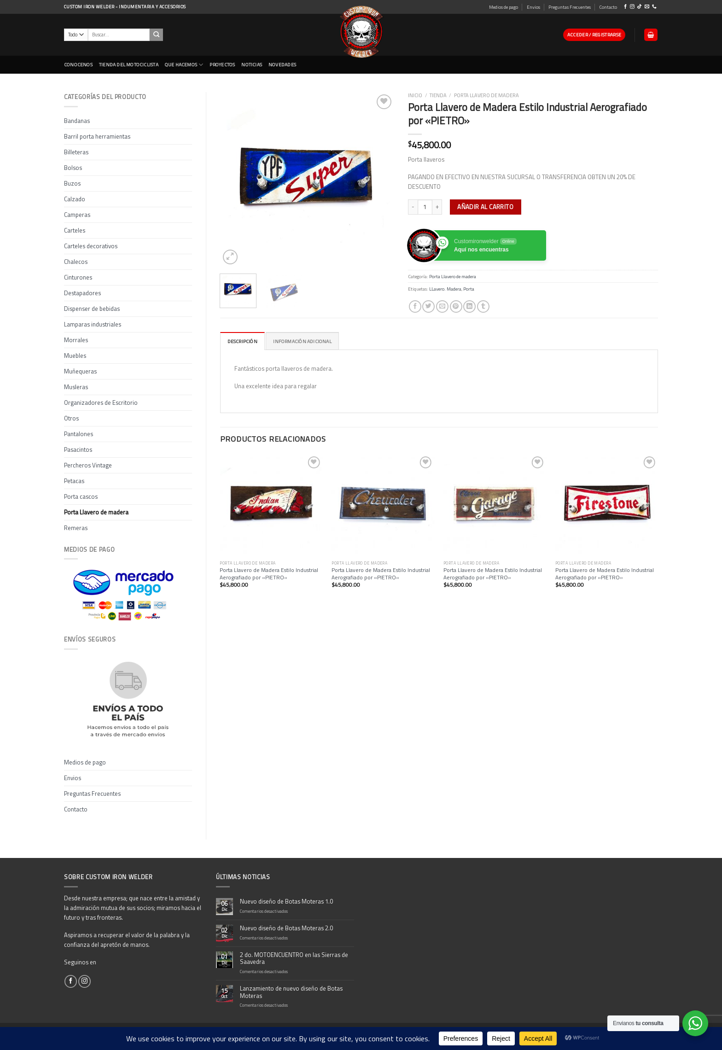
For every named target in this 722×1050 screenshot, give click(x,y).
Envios (533, 7)
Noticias (251, 64)
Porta (468, 288)
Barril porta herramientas (97, 136)
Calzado (74, 199)
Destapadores (82, 293)
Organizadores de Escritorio (101, 402)
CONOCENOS (78, 64)
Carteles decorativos (90, 246)
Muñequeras (80, 371)
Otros (71, 418)
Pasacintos (78, 449)
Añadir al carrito (485, 206)
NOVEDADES (282, 64)
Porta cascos (81, 496)
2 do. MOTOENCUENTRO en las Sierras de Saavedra (294, 958)
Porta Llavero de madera (96, 512)
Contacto (608, 7)
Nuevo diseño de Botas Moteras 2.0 (286, 928)
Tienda (438, 95)
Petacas (74, 480)
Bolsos (73, 167)
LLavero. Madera (445, 288)
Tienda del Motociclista (128, 64)
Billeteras (76, 152)
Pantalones (78, 433)
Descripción (242, 341)
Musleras (76, 386)
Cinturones (78, 277)
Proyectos (222, 64)
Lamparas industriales (92, 324)
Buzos (72, 183)
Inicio (415, 95)
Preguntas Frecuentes (569, 7)
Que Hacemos (184, 64)
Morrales (76, 339)
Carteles (74, 230)
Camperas (77, 214)
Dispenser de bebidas (92, 308)
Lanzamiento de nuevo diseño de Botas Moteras (291, 992)
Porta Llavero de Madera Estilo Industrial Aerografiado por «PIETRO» (269, 574)
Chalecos (75, 261)
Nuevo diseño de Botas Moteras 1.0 (286, 901)
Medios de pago (503, 7)
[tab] (242, 341)
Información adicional (302, 341)
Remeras (75, 527)
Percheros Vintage (88, 465)
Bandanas (77, 120)
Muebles (75, 355)
